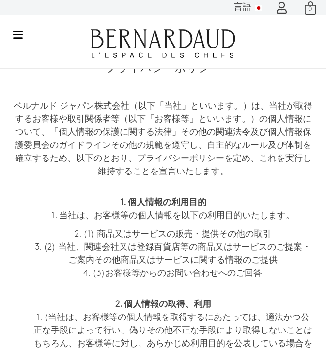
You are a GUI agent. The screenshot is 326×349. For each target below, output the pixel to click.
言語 (248, 7)
